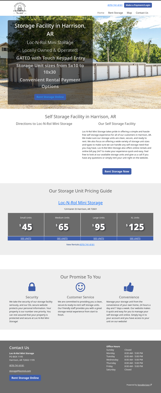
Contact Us (142, 12)
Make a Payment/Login (138, 5)
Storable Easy (144, 385)
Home (100, 12)
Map (129, 12)
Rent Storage (115, 12)
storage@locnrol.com (20, 370)
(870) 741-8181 (115, 5)
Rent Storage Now (117, 171)
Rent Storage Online (50, 97)
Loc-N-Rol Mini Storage (80, 202)
